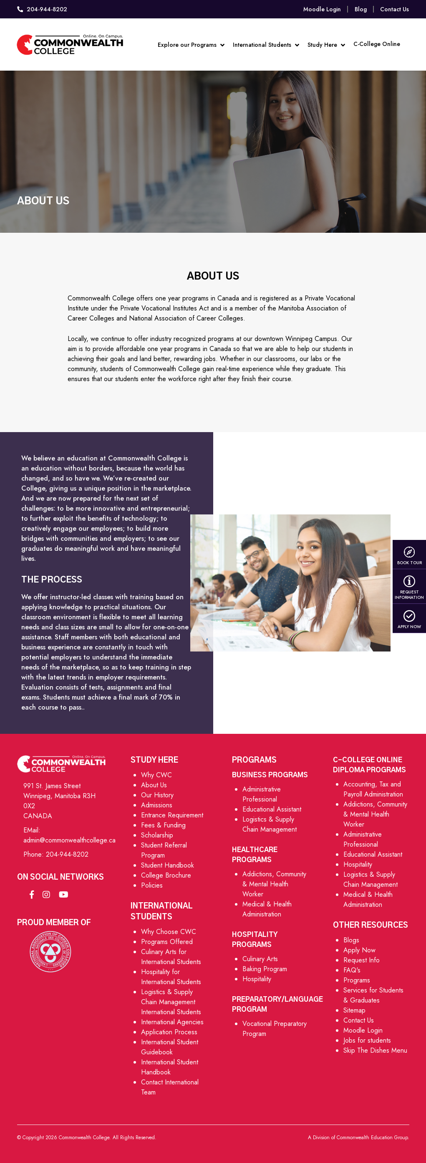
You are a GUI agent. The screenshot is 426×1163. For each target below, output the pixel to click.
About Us (154, 785)
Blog (361, 9)
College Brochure (166, 875)
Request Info (361, 960)
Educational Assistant (271, 809)
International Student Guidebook (169, 1047)
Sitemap (354, 1010)
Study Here (325, 43)
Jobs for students (367, 1040)
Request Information (409, 587)
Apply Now (409, 619)
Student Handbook (167, 865)
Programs (356, 980)
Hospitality (256, 979)
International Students (265, 43)
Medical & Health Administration (267, 909)
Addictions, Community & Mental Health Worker (274, 884)
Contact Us (394, 9)
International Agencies (172, 1022)
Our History (157, 795)
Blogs (351, 940)
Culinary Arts (260, 959)
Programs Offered (167, 942)
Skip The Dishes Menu (375, 1050)
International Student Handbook (169, 1067)
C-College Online (375, 41)
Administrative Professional (261, 794)
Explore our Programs (189, 43)
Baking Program (264, 969)
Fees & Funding (163, 825)
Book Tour (409, 555)
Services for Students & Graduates (373, 995)
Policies (152, 885)
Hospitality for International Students (171, 977)
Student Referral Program (164, 850)
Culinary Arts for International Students (171, 957)
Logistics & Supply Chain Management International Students (171, 1002)
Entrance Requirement (172, 815)
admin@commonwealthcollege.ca (69, 840)
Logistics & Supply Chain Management (269, 824)
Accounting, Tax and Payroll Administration (373, 789)
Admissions (156, 805)
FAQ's (351, 970)
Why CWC (156, 775)
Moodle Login (322, 9)
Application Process (169, 1032)
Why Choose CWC (168, 932)
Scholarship (157, 835)
